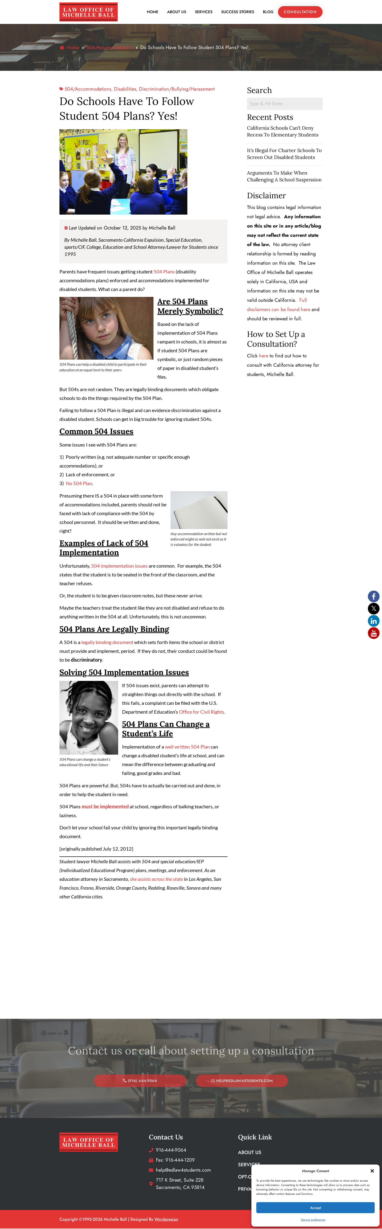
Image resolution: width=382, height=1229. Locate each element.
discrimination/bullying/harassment (177, 89)
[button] (372, 1170)
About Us (176, 12)
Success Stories (237, 12)
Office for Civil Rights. (201, 712)
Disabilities (125, 89)
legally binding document (106, 642)
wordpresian (166, 1220)
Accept (315, 1207)
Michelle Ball (162, 228)
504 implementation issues (119, 566)
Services (203, 12)
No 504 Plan (79, 483)
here (263, 356)
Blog (268, 12)
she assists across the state (156, 879)
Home (152, 12)
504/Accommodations (88, 89)
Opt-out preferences (313, 1220)
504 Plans (164, 272)
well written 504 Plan (187, 747)
